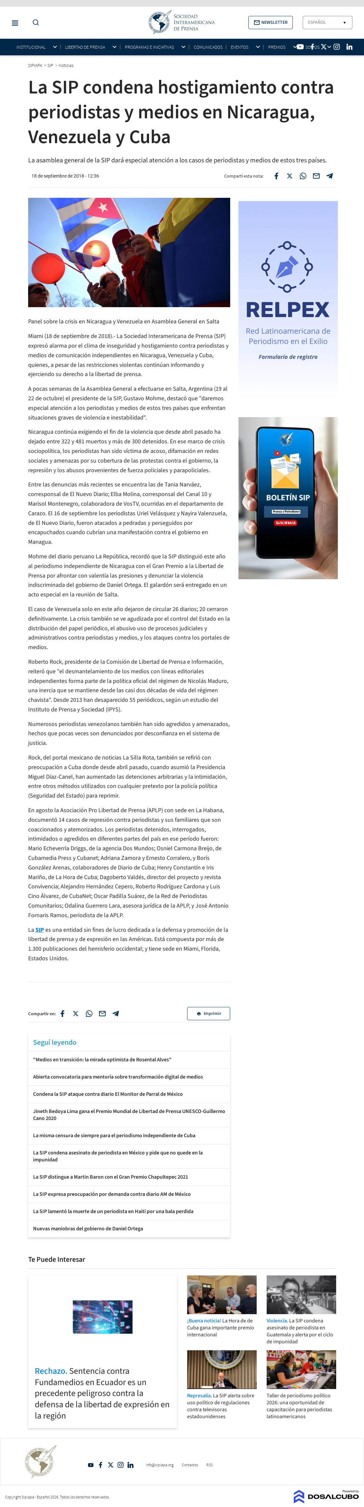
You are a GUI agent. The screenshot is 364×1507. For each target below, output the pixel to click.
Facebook (101, 1465)
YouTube (91, 1465)
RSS (209, 1464)
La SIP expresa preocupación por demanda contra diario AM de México (112, 1194)
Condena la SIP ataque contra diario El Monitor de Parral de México (108, 1094)
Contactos (190, 1464)
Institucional (31, 47)
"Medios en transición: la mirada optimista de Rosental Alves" (102, 1059)
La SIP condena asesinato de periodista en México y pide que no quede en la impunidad (118, 1156)
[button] (270, 22)
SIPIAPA (35, 65)
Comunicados (208, 47)
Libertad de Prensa (85, 47)
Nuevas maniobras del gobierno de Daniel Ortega (88, 1228)
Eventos (239, 47)
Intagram (121, 1465)
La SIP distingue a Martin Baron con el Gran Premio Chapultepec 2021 (110, 1177)
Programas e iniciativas (149, 47)
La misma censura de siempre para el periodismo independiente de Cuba (114, 1135)
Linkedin (130, 1465)
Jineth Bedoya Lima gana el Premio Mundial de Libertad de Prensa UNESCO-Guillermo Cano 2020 (129, 1115)
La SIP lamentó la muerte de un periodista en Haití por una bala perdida (113, 1211)
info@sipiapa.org (160, 1464)
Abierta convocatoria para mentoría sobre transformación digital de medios (118, 1077)
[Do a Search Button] (34, 22)
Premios (277, 47)
